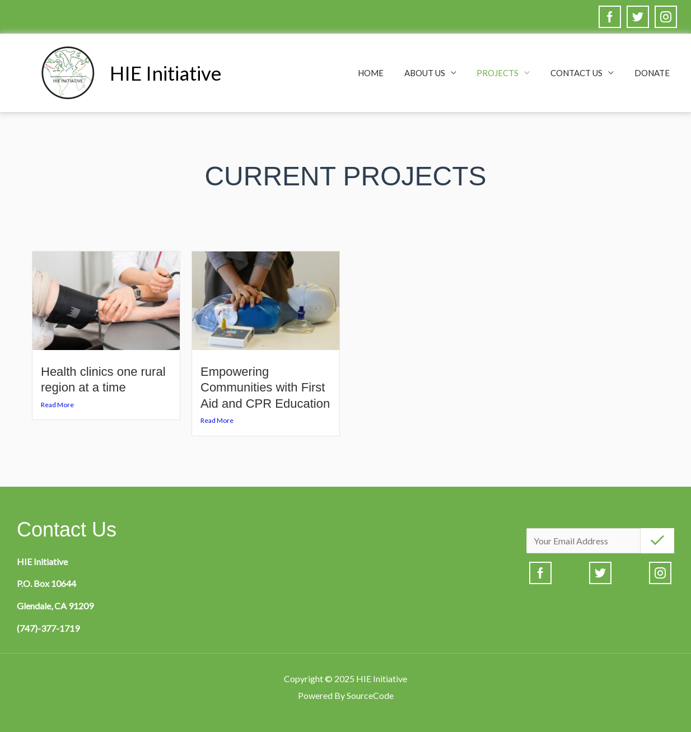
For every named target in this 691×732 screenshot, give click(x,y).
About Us (437, 73)
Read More (57, 404)
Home (387, 73)
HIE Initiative (165, 73)
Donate (653, 73)
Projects (507, 73)
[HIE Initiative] (67, 71)
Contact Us (582, 73)
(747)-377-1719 (48, 628)
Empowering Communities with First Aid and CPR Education (265, 388)
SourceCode (370, 695)
